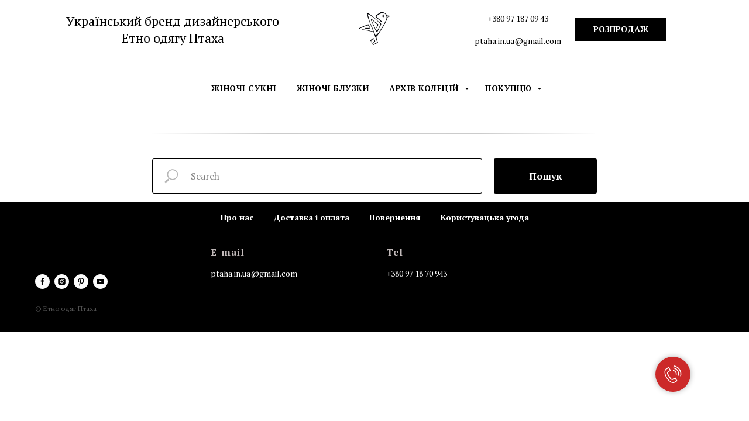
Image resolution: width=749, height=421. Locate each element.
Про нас (237, 217)
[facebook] (42, 281)
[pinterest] (81, 281)
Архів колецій (425, 88)
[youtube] (100, 281)
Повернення (395, 217)
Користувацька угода (485, 217)
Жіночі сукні (244, 88)
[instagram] (61, 281)
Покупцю (509, 88)
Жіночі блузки (333, 88)
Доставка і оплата (311, 217)
